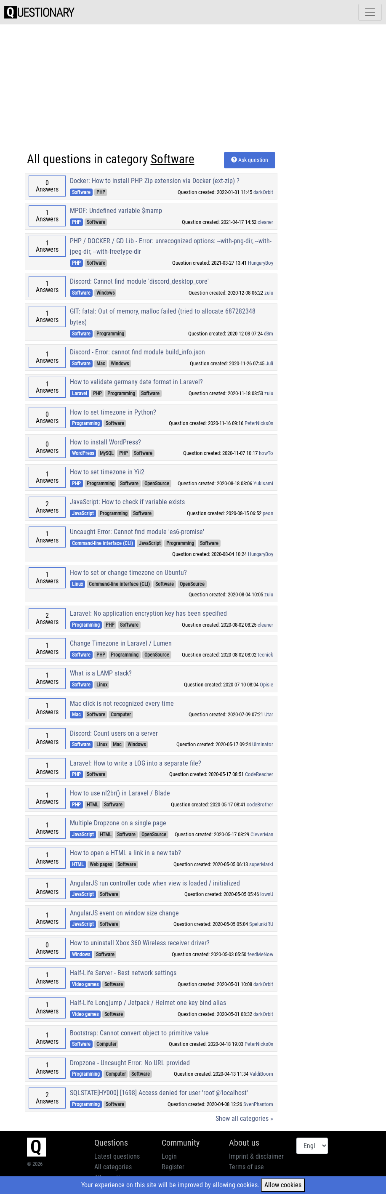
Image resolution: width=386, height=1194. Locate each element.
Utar (268, 714)
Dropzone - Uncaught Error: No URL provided (130, 1063)
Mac (100, 364)
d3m (268, 333)
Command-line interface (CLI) (102, 543)
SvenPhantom (258, 1104)
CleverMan (261, 834)
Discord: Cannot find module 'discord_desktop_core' (139, 281)
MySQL (107, 453)
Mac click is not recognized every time (122, 703)
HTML (92, 805)
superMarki (261, 864)
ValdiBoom (261, 1074)
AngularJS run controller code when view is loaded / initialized (155, 883)
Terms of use (246, 1167)
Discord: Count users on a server (114, 733)
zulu (268, 293)
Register (173, 1167)
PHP (100, 192)
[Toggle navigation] (370, 12)
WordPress (83, 453)
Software (81, 192)
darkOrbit (263, 192)
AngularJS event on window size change (124, 913)
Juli (269, 363)
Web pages (101, 864)
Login (169, 1156)
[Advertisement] (193, 89)
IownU (266, 894)
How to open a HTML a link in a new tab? (125, 853)
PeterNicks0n (259, 423)
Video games (85, 984)
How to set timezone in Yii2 (107, 472)
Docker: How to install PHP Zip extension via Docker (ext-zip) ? (155, 181)
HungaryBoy (260, 263)
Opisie (266, 684)
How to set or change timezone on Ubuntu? (128, 573)
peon (268, 513)
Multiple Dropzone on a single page (118, 823)
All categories (113, 1167)
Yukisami (263, 483)
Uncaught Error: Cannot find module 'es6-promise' (137, 532)
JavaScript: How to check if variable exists (127, 502)
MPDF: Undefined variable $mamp (116, 211)
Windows (105, 293)
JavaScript (83, 513)
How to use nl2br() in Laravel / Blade (120, 793)
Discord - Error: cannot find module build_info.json (137, 352)
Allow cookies (282, 1185)
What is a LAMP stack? (101, 673)
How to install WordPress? (105, 442)
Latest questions (117, 1156)
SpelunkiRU (261, 924)
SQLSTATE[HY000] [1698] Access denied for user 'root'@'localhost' (159, 1093)
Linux (77, 584)
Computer (121, 715)
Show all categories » (244, 1118)
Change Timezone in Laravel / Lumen (121, 643)
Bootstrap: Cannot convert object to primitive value (139, 1033)
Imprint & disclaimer (256, 1156)
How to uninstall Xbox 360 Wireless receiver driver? (140, 943)
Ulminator (262, 744)
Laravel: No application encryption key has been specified (148, 613)
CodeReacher (259, 774)
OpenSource (156, 484)
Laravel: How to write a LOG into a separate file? (135, 763)
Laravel (79, 393)
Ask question (249, 160)
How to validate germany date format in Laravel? (136, 382)
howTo (266, 453)
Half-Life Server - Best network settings (123, 973)
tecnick (265, 655)
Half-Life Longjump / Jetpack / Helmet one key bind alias (148, 1003)
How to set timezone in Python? (113, 412)
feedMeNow (260, 954)
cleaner (265, 222)
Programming (110, 334)
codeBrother (260, 804)
